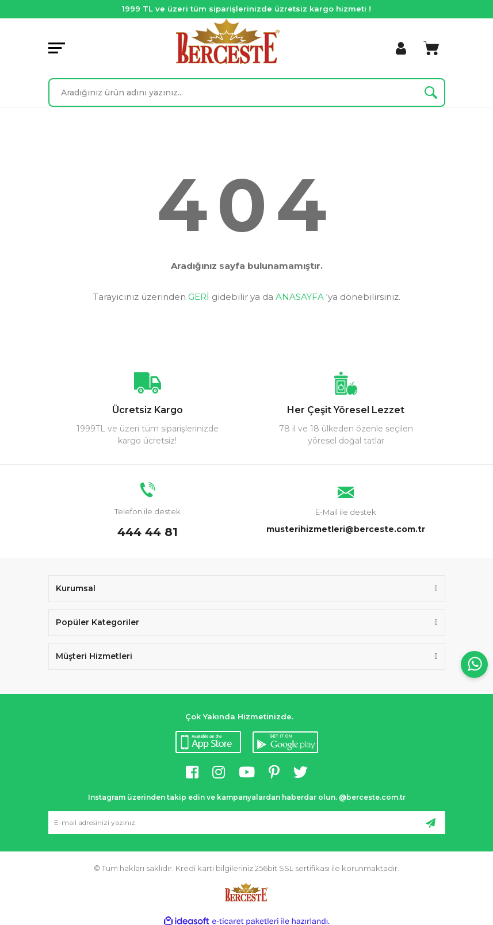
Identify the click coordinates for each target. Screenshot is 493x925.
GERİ (198, 296)
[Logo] (228, 41)
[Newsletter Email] (246, 822)
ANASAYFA (300, 296)
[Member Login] (401, 48)
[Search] (246, 92)
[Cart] (431, 48)
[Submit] (430, 822)
